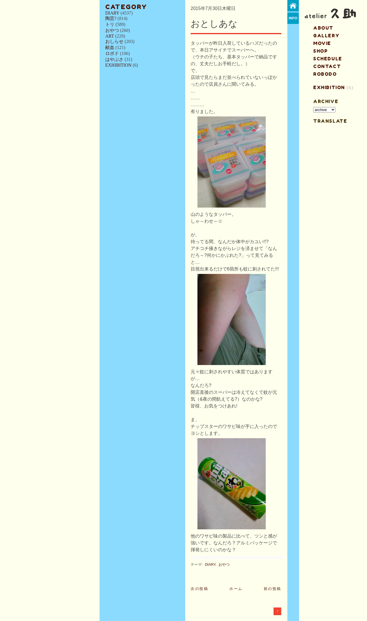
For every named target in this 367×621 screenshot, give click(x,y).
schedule (327, 59)
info (293, 18)
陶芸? (110, 18)
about (323, 28)
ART (109, 36)
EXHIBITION (118, 65)
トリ (109, 24)
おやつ (112, 30)
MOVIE (322, 43)
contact (327, 66)
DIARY (112, 13)
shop (320, 51)
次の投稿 (199, 589)
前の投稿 (272, 589)
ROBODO (325, 74)
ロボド (112, 53)
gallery (326, 35)
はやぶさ (114, 59)
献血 (109, 47)
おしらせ (114, 41)
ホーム (236, 589)
